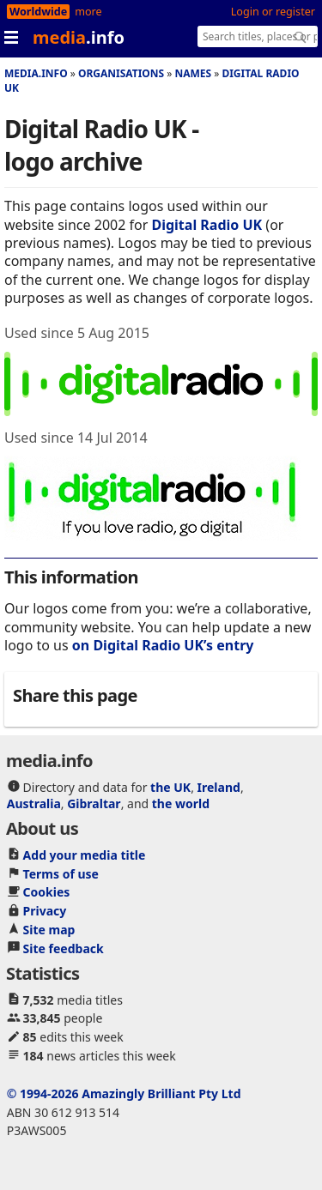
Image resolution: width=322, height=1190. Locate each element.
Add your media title (84, 855)
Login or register (273, 11)
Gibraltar (93, 803)
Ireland (218, 787)
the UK (170, 787)
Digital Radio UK (206, 224)
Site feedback (63, 948)
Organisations (121, 73)
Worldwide (38, 11)
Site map (49, 929)
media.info (36, 73)
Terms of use (61, 874)
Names (192, 73)
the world (181, 803)
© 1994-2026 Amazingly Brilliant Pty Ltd (124, 1093)
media (79, 37)
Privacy (45, 911)
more (88, 11)
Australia (34, 803)
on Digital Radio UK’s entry (163, 645)
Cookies (46, 892)
